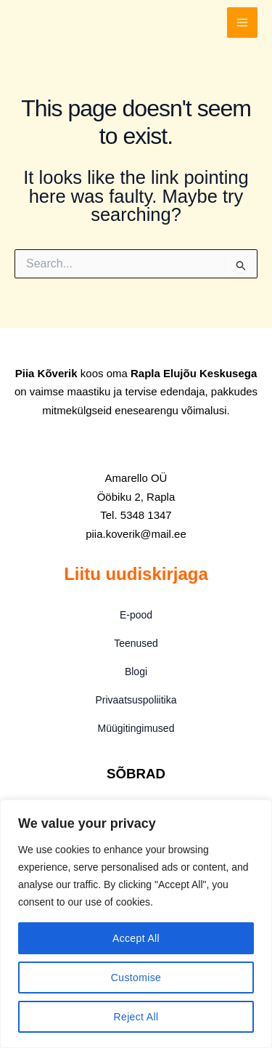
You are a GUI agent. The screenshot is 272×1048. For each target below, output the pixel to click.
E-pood (136, 615)
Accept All (136, 938)
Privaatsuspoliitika (135, 700)
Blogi (136, 671)
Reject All (136, 1017)
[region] (136, 923)
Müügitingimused (136, 728)
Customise (136, 977)
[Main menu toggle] (242, 22)
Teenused (136, 643)
